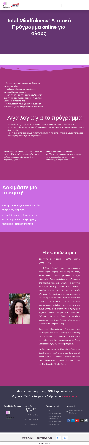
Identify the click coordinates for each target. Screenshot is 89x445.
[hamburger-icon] (64, 5)
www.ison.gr (70, 396)
